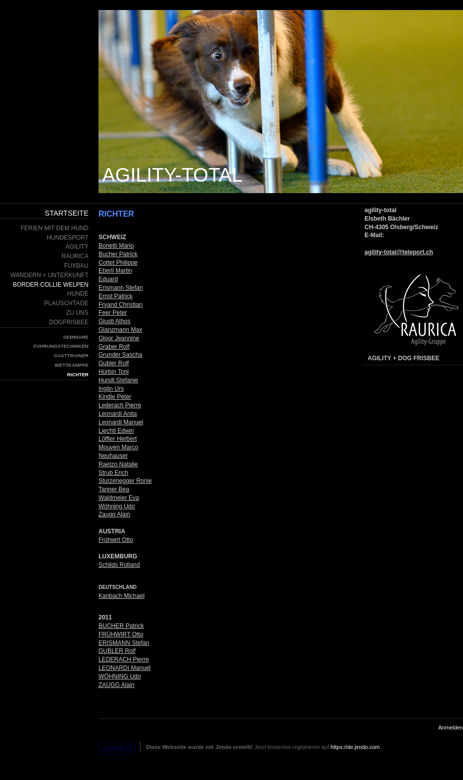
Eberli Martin (115, 270)
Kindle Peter (114, 396)
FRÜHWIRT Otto (121, 634)
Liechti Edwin (116, 430)
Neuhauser (113, 455)
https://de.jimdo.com (355, 747)
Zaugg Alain (114, 514)
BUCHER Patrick (121, 625)
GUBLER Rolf (117, 650)
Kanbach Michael (121, 595)
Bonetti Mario (116, 245)
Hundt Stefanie (118, 380)
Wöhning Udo (116, 506)
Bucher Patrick (118, 254)
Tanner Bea (113, 489)
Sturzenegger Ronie (125, 480)
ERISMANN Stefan (123, 642)
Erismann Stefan (120, 287)
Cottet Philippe (118, 262)
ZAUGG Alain (116, 684)
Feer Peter (112, 312)
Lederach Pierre (119, 405)
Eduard (108, 279)
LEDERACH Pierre (123, 659)
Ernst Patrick (115, 296)
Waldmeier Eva (118, 497)
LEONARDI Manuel (124, 667)
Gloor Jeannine (118, 338)
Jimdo (117, 748)
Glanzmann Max (120, 329)
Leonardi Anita (117, 413)
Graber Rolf (114, 346)
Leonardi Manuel (120, 422)
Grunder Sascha (120, 354)
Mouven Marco (118, 447)
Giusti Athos (114, 321)
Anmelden (450, 727)
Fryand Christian (120, 304)
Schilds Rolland (119, 564)
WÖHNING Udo (119, 676)
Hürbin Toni (113, 371)
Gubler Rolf (113, 363)
